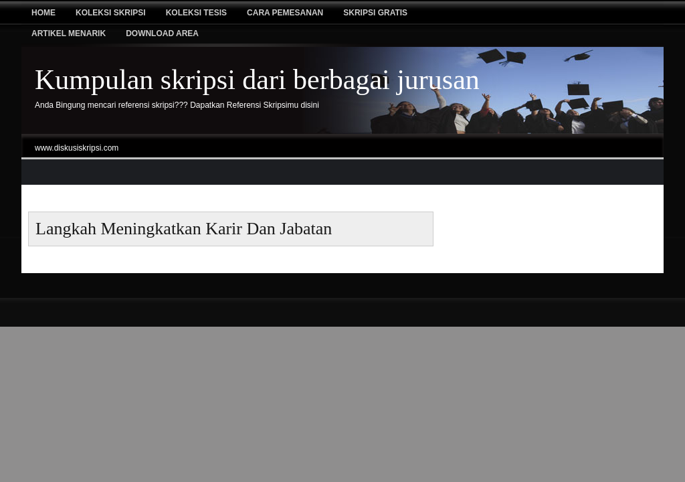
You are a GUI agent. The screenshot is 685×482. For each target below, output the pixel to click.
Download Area (162, 33)
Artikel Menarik (68, 33)
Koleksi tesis (196, 12)
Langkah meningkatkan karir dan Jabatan (183, 228)
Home (43, 12)
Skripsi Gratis (375, 12)
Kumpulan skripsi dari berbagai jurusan (257, 79)
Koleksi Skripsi (111, 12)
